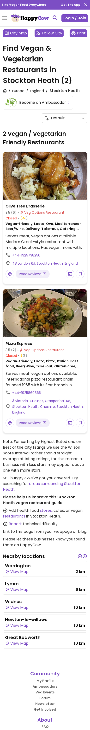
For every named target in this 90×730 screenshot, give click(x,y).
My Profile (45, 680)
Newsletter (45, 703)
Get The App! (71, 5)
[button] (80, 556)
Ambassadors (45, 686)
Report (15, 524)
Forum (45, 698)
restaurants (14, 516)
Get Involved (45, 709)
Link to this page (18, 531)
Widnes (13, 602)
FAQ (45, 726)
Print (78, 33)
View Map (17, 571)
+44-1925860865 (26, 392)
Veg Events (45, 692)
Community (45, 673)
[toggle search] (55, 18)
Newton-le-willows (26, 619)
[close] (85, 4)
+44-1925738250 (26, 255)
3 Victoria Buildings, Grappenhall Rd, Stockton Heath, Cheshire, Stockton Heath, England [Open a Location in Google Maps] (48, 406)
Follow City (49, 33)
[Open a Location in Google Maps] (10, 274)
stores (46, 510)
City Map (15, 33)
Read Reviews (32, 274)
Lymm (12, 584)
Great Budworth (23, 637)
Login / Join (74, 18)
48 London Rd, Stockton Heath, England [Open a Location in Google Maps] (45, 263)
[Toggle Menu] (4, 18)
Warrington (18, 566)
